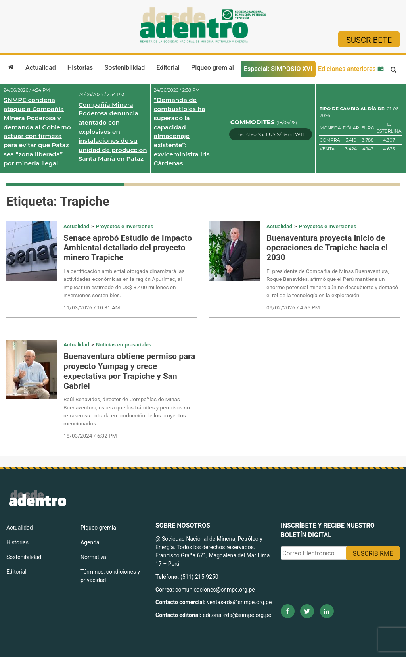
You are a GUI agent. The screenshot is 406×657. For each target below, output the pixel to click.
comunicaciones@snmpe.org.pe (215, 589)
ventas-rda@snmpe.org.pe (239, 602)
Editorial (168, 67)
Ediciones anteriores (351, 69)
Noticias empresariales (123, 344)
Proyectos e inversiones (124, 226)
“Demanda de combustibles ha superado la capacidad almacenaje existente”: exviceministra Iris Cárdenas (182, 131)
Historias (80, 67)
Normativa (93, 557)
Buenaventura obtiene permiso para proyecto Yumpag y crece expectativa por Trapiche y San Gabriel (129, 371)
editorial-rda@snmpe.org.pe (237, 615)
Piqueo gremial (212, 67)
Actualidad (40, 67)
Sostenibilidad (124, 67)
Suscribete (369, 40)
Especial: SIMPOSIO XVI (278, 69)
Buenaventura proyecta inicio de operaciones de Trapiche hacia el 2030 (327, 248)
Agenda (90, 542)
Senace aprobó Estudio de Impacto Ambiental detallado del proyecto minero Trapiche (127, 248)
